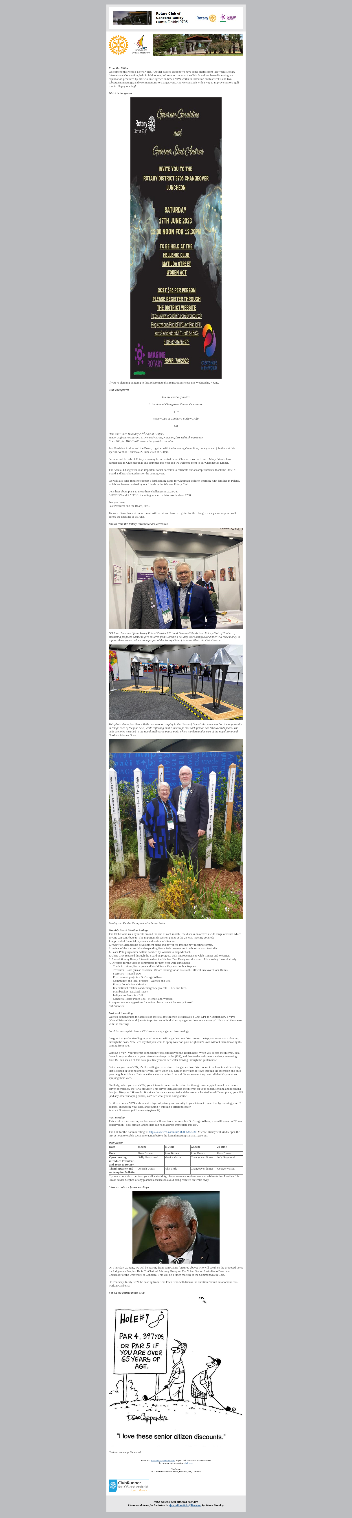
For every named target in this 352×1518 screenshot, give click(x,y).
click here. (188, 1463)
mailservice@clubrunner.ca (163, 1460)
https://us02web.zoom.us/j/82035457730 (172, 1132)
